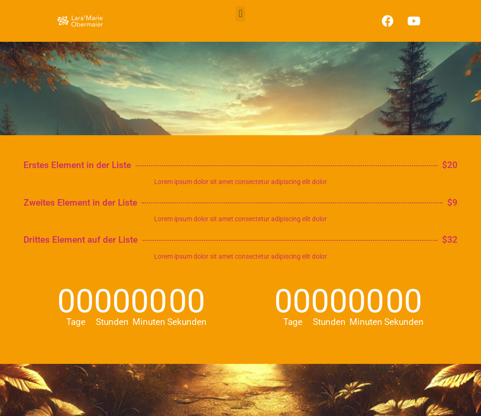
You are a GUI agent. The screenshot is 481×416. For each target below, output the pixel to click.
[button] (240, 14)
